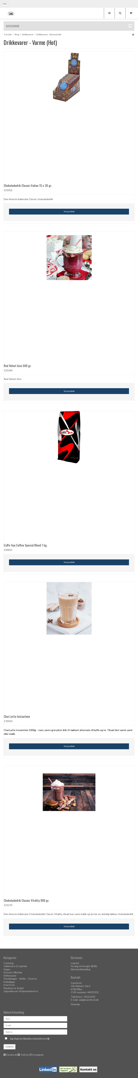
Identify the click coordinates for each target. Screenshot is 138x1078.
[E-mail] (35, 1025)
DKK (5, 4)
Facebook (11, 1054)
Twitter (24, 1054)
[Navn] (35, 1018)
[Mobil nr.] (35, 1031)
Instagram (38, 1054)
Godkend (9, 1047)
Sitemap (75, 1004)
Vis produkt (69, 211)
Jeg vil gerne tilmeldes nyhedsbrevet (38, 1038)
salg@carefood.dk (89, 999)
